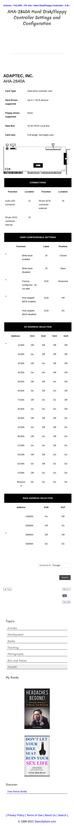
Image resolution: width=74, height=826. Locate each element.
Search (62, 815)
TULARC (12, 667)
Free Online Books (17, 791)
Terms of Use (35, 815)
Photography (15, 654)
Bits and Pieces (17, 660)
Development (15, 634)
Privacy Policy (15, 815)
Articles (12, 628)
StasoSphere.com (45, 821)
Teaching (13, 647)
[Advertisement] (37, 45)
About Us (50, 815)
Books (11, 641)
